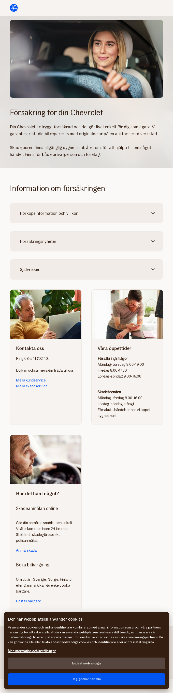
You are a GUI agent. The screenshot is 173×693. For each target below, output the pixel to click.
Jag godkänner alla (86, 679)
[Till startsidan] (14, 8)
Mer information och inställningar (32, 651)
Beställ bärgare (28, 601)
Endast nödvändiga (86, 663)
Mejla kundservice (31, 380)
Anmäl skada (26, 550)
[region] (86, 650)
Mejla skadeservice (31, 386)
